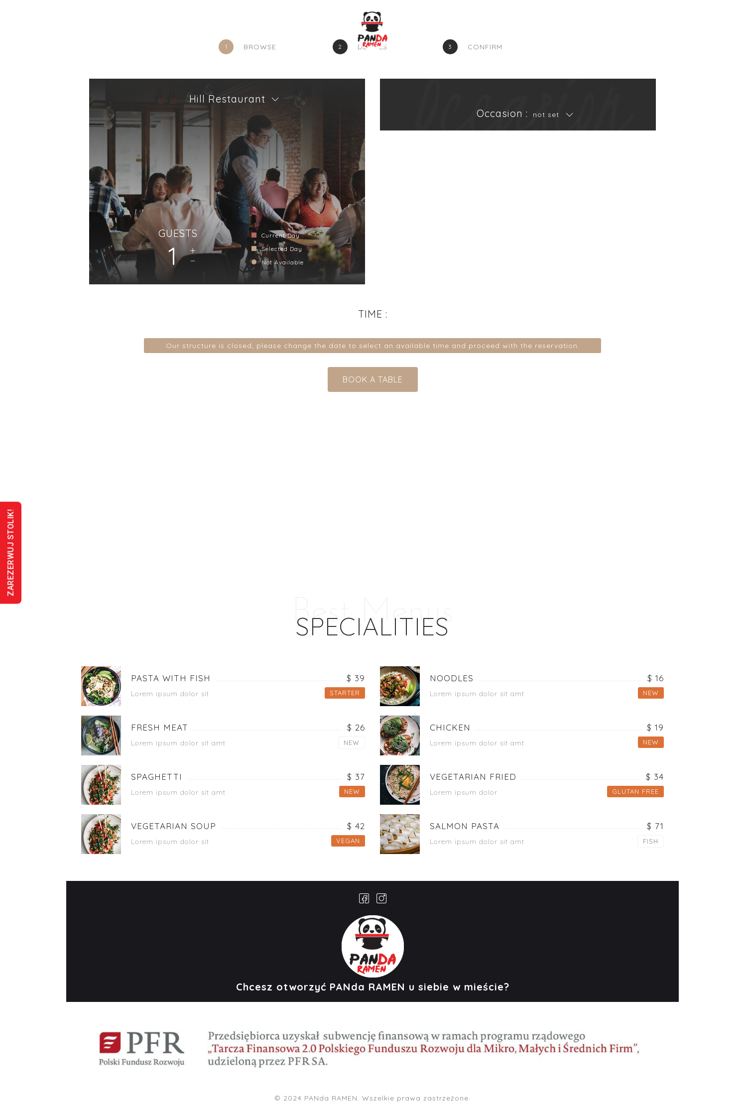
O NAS (263, 32)
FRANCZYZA (564, 32)
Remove (193, 261)
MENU (305, 32)
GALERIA (446, 32)
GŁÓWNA (214, 32)
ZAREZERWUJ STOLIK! (10, 552)
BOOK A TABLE (373, 379)
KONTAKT (500, 32)
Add (193, 251)
